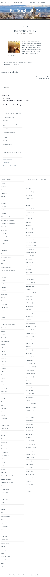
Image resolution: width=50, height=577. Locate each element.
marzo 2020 (29, 434)
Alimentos (3, 186)
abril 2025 (28, 229)
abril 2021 (28, 390)
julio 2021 (28, 380)
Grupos (32, 2)
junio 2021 (28, 383)
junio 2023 (28, 303)
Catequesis (4, 213)
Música (3, 398)
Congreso (3, 243)
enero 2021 (28, 400)
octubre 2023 (29, 289)
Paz (2, 445)
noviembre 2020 (30, 407)
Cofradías (3, 233)
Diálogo (3, 264)
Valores (3, 546)
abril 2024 (28, 269)
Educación (3, 280)
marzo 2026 (29, 192)
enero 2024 (29, 279)
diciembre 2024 (30, 242)
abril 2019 (28, 471)
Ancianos (3, 190)
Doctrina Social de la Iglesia (8, 270)
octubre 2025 (29, 208)
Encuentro (3, 287)
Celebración (4, 230)
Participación (4, 432)
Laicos (2, 371)
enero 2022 (29, 360)
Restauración (4, 492)
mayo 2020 (28, 427)
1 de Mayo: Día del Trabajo (14, 105)
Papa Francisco (5, 425)
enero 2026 (29, 198)
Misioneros (4, 388)
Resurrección (4, 499)
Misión (3, 385)
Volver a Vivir (6, 120)
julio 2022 (28, 340)
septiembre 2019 (30, 454)
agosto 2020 (29, 417)
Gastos (3, 334)
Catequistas (4, 227)
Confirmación (4, 240)
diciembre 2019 (29, 444)
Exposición (4, 304)
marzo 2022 (29, 353)
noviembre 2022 (30, 326)
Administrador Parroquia (25, 62)
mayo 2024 (28, 266)
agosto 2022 (29, 336)
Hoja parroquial (5, 341)
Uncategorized (5, 539)
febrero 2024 (29, 276)
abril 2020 (28, 430)
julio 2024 (28, 259)
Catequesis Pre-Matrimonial (8, 223)
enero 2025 (29, 239)
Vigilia (2, 553)
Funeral (3, 331)
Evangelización (5, 301)
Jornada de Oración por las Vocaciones (17, 100)
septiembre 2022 (30, 333)
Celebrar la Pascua (7, 144)
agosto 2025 (29, 215)
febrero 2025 (29, 235)
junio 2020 (28, 424)
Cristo (2, 247)
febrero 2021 (29, 397)
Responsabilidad (5, 489)
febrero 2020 (29, 437)
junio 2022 (28, 343)
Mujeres (3, 395)
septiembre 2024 (30, 252)
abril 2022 (28, 350)
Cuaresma (3, 253)
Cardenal (3, 206)
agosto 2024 (29, 256)
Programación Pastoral (7, 482)
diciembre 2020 (30, 404)
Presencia (3, 472)
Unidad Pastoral (20, 2)
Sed (2, 519)
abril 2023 (28, 309)
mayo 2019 (28, 468)
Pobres (3, 459)
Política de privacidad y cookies (17, 575)
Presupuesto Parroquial (7, 475)
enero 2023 (29, 319)
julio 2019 (28, 461)
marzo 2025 (29, 232)
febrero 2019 (29, 478)
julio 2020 (28, 420)
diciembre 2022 (30, 323)
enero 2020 (29, 441)
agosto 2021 (29, 377)
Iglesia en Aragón (7, 159)
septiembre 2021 (30, 373)
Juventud (3, 368)
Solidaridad (4, 536)
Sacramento (4, 509)
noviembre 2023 (30, 286)
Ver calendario (4, 108)
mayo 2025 (28, 225)
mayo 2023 (28, 306)
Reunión (3, 502)
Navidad (3, 401)
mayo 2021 (28, 387)
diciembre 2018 (29, 484)
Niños (2, 405)
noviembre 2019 (30, 447)
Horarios (3, 344)
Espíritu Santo (4, 294)
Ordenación (4, 418)
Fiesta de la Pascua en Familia (10, 129)
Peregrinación (4, 452)
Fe (1, 314)
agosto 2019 (29, 457)
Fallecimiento (4, 307)
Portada (3, 465)
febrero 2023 (29, 316)
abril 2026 (28, 188)
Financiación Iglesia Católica (8, 324)
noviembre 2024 (30, 245)
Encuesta (3, 290)
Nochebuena (4, 408)
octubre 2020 (29, 410)
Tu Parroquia (6, 2)
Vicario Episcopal (5, 550)
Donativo (3, 274)
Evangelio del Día (7, 162)
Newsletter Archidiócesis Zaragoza (11, 166)
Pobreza (3, 462)
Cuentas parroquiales (6, 257)
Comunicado (4, 237)
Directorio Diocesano (6, 267)
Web (2, 566)
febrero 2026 (29, 195)
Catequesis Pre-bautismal (7, 220)
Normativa (3, 412)
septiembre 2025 (30, 212)
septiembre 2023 (30, 293)
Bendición (3, 200)
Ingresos (3, 354)
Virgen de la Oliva (5, 556)
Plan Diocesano (5, 455)
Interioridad (4, 358)
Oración (25, 26)
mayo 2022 (28, 346)
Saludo (2, 513)
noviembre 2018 (30, 488)
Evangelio (15, 64)
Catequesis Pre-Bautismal (9, 132)
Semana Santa (4, 526)
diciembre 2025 (30, 202)
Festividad (3, 321)
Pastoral (3, 439)
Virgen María (4, 560)
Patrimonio (4, 442)
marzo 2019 (29, 474)
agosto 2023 (29, 296)
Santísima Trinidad (5, 516)
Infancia (3, 351)
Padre (2, 422)
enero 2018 (28, 491)
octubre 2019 (29, 451)
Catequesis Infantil (5, 216)
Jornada (3, 364)
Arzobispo (3, 196)
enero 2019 (28, 481)
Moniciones (4, 391)
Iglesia (3, 348)
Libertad (3, 375)
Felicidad (3, 317)
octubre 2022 (29, 330)
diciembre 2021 (29, 363)
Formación (3, 327)
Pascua (3, 435)
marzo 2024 (29, 272)
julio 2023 (28, 299)
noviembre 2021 (30, 367)
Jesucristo (3, 361)
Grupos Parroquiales (6, 338)
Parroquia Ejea (25, 10)
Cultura (3, 260)
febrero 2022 (29, 356)
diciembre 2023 (29, 282)
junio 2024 (28, 262)
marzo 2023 (29, 313)
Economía (3, 277)
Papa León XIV (4, 428)
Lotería (3, 378)
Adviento (3, 183)
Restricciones (4, 496)
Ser (2, 529)
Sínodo (3, 533)
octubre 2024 (29, 249)
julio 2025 (28, 219)
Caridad (3, 210)
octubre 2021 (29, 370)
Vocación (3, 563)
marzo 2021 (29, 394)
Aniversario (4, 193)
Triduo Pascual (6, 141)
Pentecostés (4, 449)
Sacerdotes (4, 506)
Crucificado (4, 250)
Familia (3, 311)
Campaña (3, 203)
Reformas (3, 486)
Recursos (41, 2)
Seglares (3, 523)
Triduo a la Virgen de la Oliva (9, 117)
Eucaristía (3, 297)
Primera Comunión (6, 479)
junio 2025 (28, 222)
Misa (2, 381)
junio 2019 (28, 464)
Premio (3, 469)
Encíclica (3, 284)
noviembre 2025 (30, 205)
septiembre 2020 (30, 414)
